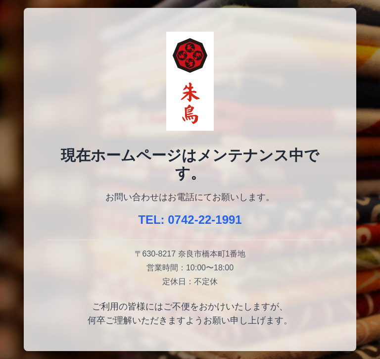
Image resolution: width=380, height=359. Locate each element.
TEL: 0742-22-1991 (189, 219)
